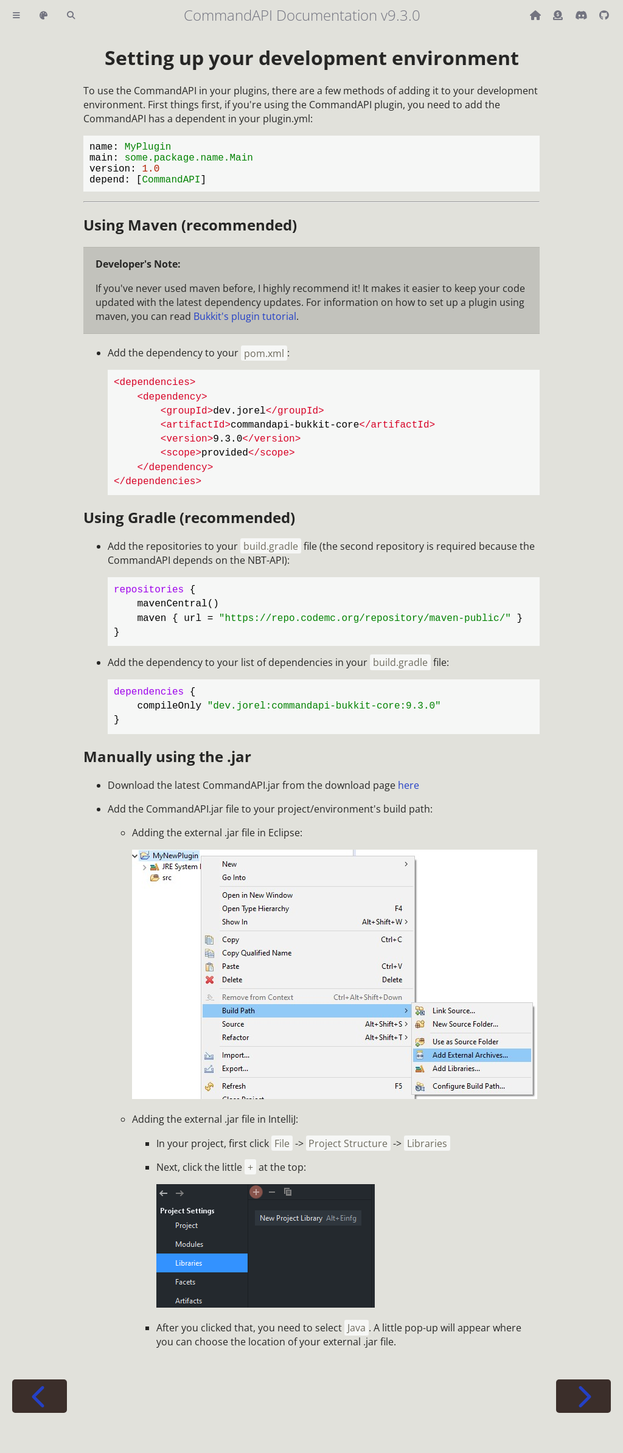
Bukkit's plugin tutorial (244, 326)
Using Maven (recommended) (190, 234)
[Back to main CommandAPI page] (536, 15)
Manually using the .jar (167, 766)
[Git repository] (604, 15)
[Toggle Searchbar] (71, 15)
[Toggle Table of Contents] (16, 15)
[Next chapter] (583, 1406)
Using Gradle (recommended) (189, 527)
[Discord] (582, 15)
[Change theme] (43, 15)
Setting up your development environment (312, 57)
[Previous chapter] (39, 1406)
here (408, 795)
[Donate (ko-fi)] (559, 15)
